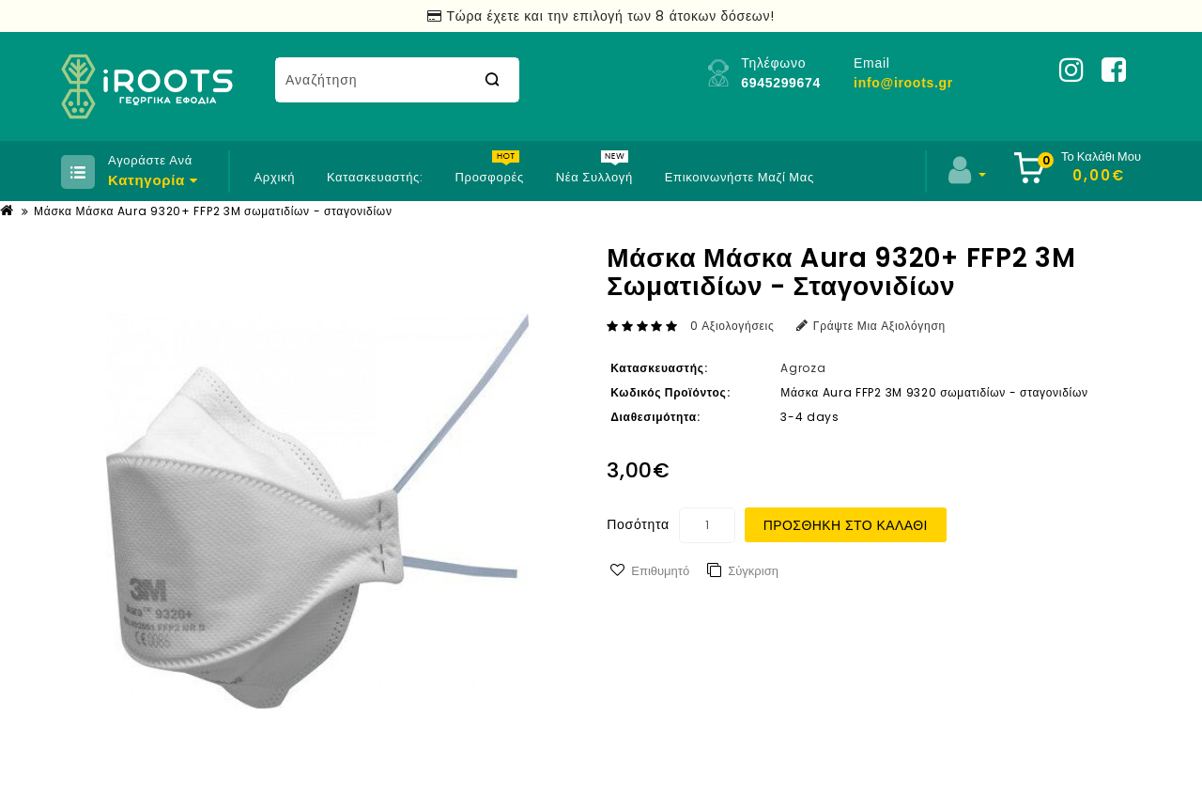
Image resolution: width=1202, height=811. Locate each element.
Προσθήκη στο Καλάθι (845, 525)
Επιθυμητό (660, 571)
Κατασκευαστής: (375, 177)
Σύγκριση (753, 571)
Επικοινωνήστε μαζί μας (739, 177)
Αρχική (274, 177)
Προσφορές (489, 177)
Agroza (802, 368)
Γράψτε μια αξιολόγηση (871, 326)
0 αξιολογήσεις (732, 326)
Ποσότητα (638, 524)
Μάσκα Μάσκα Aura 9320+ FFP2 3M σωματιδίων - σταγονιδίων (213, 211)
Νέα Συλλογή (594, 177)
